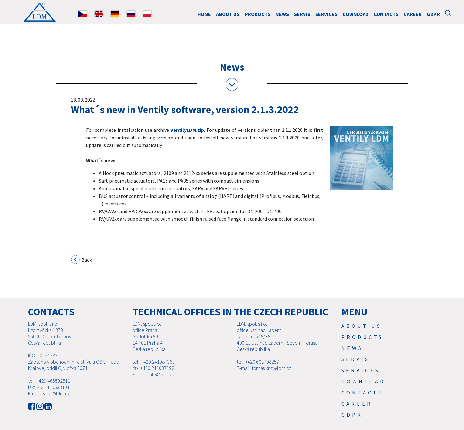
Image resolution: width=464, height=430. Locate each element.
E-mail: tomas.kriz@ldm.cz (264, 376)
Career (413, 14)
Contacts (386, 14)
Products (257, 14)
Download (356, 14)
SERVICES (326, 14)
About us (228, 14)
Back (81, 260)
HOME (204, 14)
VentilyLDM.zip (187, 130)
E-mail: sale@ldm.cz (49, 401)
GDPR (433, 14)
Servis (302, 14)
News (282, 14)
